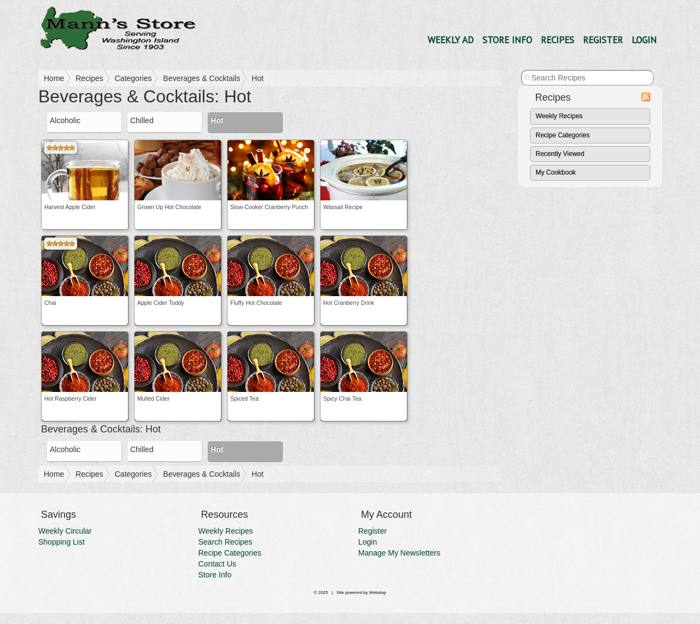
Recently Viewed (560, 154)
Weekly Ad (451, 40)
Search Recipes (226, 542)
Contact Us (217, 563)
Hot (258, 78)
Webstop (377, 592)
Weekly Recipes (559, 116)
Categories (133, 78)
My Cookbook (556, 172)
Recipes (557, 40)
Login (644, 40)
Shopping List (61, 542)
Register (603, 40)
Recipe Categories (563, 135)
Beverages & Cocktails (201, 78)
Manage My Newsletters (399, 552)
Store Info (507, 40)
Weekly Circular (65, 531)
